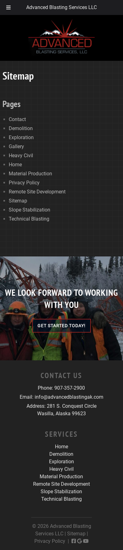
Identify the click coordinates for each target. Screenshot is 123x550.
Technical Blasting (29, 219)
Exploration (21, 137)
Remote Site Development (37, 192)
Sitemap (18, 201)
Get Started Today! (61, 325)
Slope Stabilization (29, 210)
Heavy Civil (21, 155)
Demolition (21, 128)
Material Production (30, 174)
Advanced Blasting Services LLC (61, 7)
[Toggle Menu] (8, 7)
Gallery (16, 146)
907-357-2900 (69, 388)
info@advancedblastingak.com (69, 397)
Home (15, 165)
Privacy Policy (24, 183)
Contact (17, 119)
